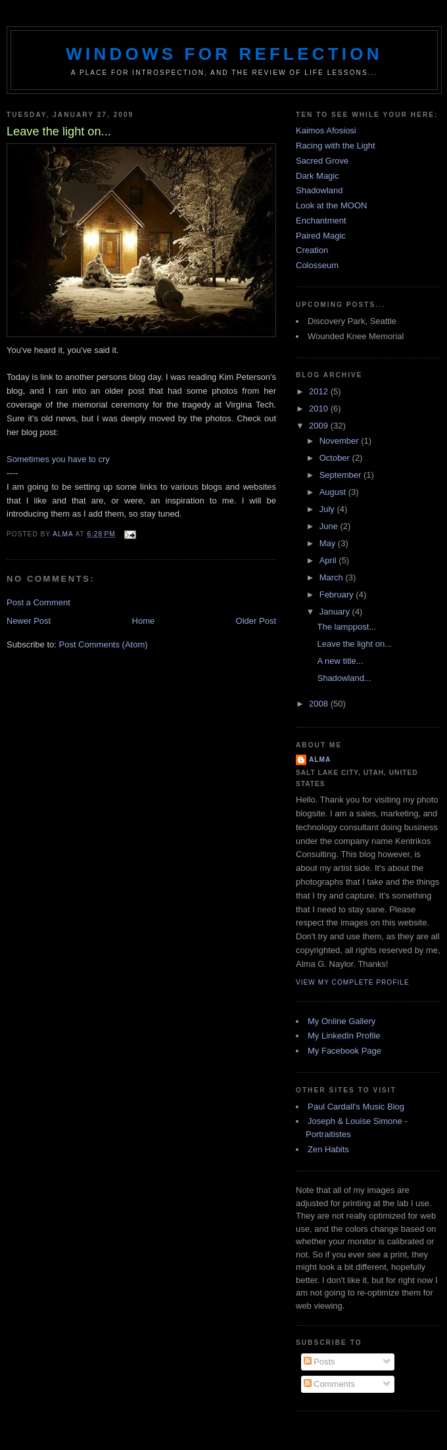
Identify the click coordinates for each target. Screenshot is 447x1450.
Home (143, 621)
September (341, 475)
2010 (320, 408)
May (328, 543)
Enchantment (321, 220)
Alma (320, 759)
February (337, 594)
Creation (312, 250)
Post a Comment (38, 602)
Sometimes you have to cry (58, 459)
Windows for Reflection (224, 54)
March (332, 577)
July (328, 509)
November (340, 441)
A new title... (340, 661)
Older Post (256, 621)
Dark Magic (317, 176)
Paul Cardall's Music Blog (356, 1106)
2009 (320, 426)
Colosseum (317, 265)
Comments (329, 1384)
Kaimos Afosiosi (326, 130)
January (335, 612)
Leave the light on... (354, 644)
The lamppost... (346, 627)
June (330, 526)
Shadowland (319, 190)
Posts (319, 1362)
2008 (320, 704)
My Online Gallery (341, 1021)
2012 (320, 391)
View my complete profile (353, 982)
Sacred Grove (322, 161)
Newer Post (29, 621)
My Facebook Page (344, 1051)
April (329, 560)
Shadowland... (344, 678)
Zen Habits (328, 1149)
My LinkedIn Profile (344, 1036)
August (333, 492)
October (335, 458)
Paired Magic (321, 236)
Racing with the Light (335, 146)
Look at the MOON (331, 205)
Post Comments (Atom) (103, 644)
